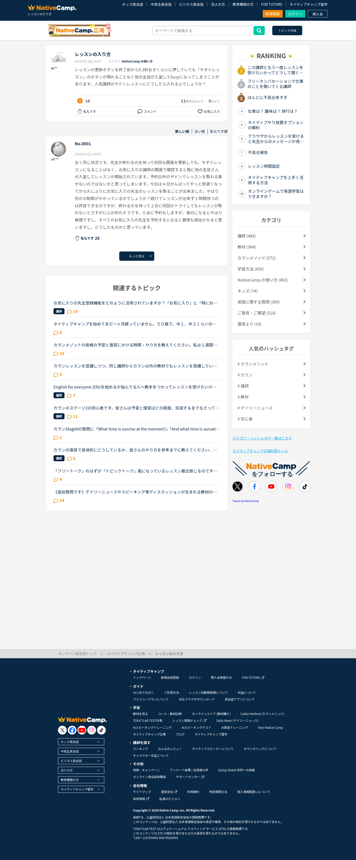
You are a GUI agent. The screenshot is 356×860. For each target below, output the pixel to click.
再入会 (317, 14)
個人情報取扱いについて (253, 792)
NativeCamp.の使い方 (137, 61)
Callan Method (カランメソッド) (262, 714)
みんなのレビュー (170, 748)
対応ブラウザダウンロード (197, 699)
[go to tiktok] (101, 730)
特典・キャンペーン (146, 770)
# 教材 (243, 397)
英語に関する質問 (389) (259, 302)
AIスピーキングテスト (196, 727)
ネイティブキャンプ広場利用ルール (260, 450)
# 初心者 (245, 419)
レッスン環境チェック (189, 720)
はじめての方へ (143, 692)
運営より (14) (250, 324)
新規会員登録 (170, 677)
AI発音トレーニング (234, 727)
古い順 (199, 131)
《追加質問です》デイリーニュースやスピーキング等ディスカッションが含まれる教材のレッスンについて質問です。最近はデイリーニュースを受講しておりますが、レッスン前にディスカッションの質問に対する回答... (135, 492)
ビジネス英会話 (191, 4)
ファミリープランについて (151, 699)
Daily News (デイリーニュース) (237, 720)
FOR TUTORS (271, 4)
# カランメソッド (253, 364)
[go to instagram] (91, 730)
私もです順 (219, 131)
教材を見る (140, 714)
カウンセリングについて (260, 748)
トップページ (142, 677)
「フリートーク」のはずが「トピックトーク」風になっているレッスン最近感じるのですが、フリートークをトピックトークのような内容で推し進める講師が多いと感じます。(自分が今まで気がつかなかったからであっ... (136, 471)
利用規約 (193, 792)
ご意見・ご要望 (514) (257, 313)
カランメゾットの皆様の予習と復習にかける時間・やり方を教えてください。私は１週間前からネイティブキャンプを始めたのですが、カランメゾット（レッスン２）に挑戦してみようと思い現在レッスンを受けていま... (135, 345)
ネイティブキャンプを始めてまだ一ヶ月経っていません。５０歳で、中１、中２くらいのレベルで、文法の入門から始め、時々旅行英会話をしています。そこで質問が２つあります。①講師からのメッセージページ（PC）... (135, 324)
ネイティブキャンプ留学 (309, 4)
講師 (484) (247, 236)
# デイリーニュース (255, 408)
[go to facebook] (72, 730)
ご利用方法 (171, 692)
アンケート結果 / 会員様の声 (189, 770)
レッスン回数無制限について (208, 692)
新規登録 (273, 13)
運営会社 (169, 792)
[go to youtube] (82, 730)
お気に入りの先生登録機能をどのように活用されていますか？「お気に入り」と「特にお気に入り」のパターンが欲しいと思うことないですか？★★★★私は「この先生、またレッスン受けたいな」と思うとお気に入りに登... (136, 303)
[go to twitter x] (62, 730)
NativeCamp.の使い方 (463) (263, 280)
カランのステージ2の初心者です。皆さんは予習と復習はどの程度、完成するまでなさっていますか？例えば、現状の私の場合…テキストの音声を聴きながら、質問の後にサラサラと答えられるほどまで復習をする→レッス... (136, 408)
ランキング (140, 748)
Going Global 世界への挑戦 (236, 770)
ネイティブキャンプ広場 (149, 734)
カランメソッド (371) (257, 258)
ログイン (295, 13)
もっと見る (136, 256)
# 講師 (243, 386)
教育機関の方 (243, 4)
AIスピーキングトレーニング (152, 727)
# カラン (245, 375)
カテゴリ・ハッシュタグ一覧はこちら (262, 438)
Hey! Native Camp (270, 727)
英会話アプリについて (240, 699)
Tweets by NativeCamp (245, 501)
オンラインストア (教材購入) (211, 714)
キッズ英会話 (132, 4)
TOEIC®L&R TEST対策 (147, 720)
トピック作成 (287, 30)
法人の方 (218, 4)
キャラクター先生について (151, 755)
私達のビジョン (169, 798)
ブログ (180, 734)
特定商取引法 (218, 792)
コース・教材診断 (170, 714)
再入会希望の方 (221, 677)
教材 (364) (247, 247)
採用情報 (141, 798)
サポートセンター (190, 776)
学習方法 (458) (251, 269)
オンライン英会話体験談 (149, 776)
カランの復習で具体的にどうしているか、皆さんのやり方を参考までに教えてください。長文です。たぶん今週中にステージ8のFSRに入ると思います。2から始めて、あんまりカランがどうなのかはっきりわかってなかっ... (137, 450)
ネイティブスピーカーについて (213, 748)
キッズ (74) (248, 291)
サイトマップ (142, 792)
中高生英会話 (161, 4)
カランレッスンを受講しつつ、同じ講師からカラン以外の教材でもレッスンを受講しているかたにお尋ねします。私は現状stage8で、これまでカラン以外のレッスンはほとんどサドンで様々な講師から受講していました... (135, 366)
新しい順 (182, 131)
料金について (247, 692)
